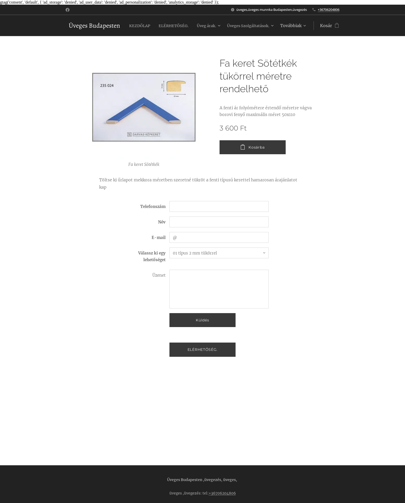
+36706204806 (328, 9)
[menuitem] (187, 25)
